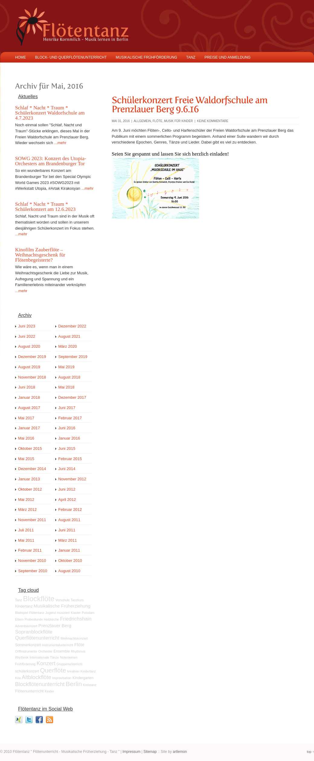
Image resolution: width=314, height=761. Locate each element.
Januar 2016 (69, 438)
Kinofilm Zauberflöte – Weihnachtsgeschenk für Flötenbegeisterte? (40, 255)
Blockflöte (38, 599)
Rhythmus (78, 651)
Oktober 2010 (70, 560)
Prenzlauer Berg (54, 625)
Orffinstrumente (26, 651)
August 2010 (69, 571)
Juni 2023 (26, 326)
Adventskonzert (26, 626)
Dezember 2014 (32, 468)
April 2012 (67, 499)
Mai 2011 (26, 540)
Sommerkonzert (28, 645)
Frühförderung (25, 664)
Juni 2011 (66, 530)
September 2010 (32, 571)
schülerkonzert (27, 671)
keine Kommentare (213, 121)
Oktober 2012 (30, 489)
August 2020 (29, 346)
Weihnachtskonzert (74, 638)
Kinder (49, 691)
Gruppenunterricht (69, 664)
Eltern (19, 619)
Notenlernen (69, 657)
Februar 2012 (70, 509)
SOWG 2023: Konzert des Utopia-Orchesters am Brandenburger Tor (50, 161)
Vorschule (63, 600)
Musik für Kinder (178, 121)
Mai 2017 (26, 418)
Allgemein (142, 121)
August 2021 (69, 336)
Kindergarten (82, 678)
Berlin (74, 683)
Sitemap (150, 752)
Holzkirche (51, 619)
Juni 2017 (66, 407)
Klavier (76, 612)
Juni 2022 (26, 336)
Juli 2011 (26, 530)
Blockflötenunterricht (40, 684)
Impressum (131, 752)
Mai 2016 (26, 438)
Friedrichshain (75, 619)
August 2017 (29, 407)
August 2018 (69, 377)
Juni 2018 (26, 387)
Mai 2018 (66, 387)
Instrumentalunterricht (57, 645)
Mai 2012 (26, 499)
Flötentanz (36, 612)
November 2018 (32, 377)
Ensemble (61, 651)
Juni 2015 (66, 448)
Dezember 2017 (72, 397)
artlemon (180, 752)
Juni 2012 (66, 489)
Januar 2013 (29, 479)
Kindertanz (24, 606)
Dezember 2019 (32, 356)
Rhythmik (21, 657)
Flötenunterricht (29, 691)
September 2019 (72, 356)
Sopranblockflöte (34, 632)
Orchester (45, 651)
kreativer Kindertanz (81, 671)
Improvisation (61, 678)
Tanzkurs (77, 600)
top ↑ (310, 751)
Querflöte (53, 670)
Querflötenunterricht (37, 638)
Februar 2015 (70, 458)
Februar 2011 (30, 550)
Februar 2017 (70, 418)
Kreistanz (89, 685)
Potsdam (88, 612)
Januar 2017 (29, 428)
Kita (18, 678)
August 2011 (69, 520)
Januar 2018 (29, 397)
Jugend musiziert (57, 612)
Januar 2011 (69, 550)
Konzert (46, 663)
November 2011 (32, 520)
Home (20, 57)
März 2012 (27, 509)
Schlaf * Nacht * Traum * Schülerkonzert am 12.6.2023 (45, 206)
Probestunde (33, 619)
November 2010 (32, 560)
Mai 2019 (66, 367)
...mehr (60, 142)
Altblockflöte (36, 677)
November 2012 (72, 479)
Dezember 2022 (72, 326)
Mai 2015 (26, 458)
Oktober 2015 (30, 448)
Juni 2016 (66, 428)
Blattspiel (21, 612)
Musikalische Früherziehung (62, 605)
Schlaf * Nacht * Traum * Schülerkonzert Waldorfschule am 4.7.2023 (50, 113)
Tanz (18, 600)
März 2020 (67, 346)
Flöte (157, 121)
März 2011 (67, 540)
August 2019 (29, 367)
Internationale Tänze (44, 657)
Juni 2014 (66, 468)
